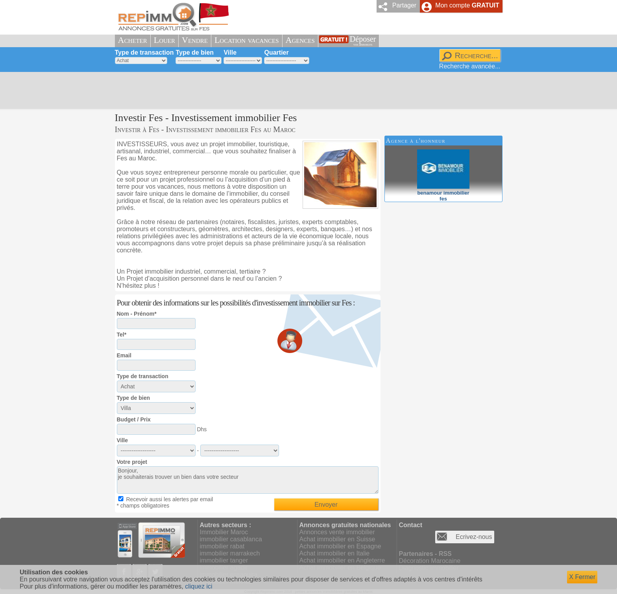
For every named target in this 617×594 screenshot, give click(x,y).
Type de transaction (144, 52)
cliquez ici (198, 586)
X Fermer (582, 577)
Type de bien (194, 52)
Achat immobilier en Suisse (337, 539)
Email (124, 355)
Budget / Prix (134, 419)
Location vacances (246, 40)
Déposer (363, 41)
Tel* (122, 334)
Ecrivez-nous (474, 536)
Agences (300, 40)
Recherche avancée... (470, 66)
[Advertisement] (306, 90)
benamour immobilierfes (443, 193)
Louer (164, 40)
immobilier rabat (222, 546)
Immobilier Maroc (224, 532)
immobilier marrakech (230, 553)
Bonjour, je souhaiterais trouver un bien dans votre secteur (248, 480)
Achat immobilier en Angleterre (342, 560)
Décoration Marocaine (430, 560)
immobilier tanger (224, 560)
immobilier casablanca (231, 539)
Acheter (132, 40)
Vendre (195, 40)
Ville (230, 52)
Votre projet (132, 462)
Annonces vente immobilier (337, 532)
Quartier (276, 52)
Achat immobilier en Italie (334, 553)
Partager (404, 5)
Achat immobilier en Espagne (340, 546)
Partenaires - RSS (425, 553)
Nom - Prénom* (137, 314)
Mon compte (467, 5)
